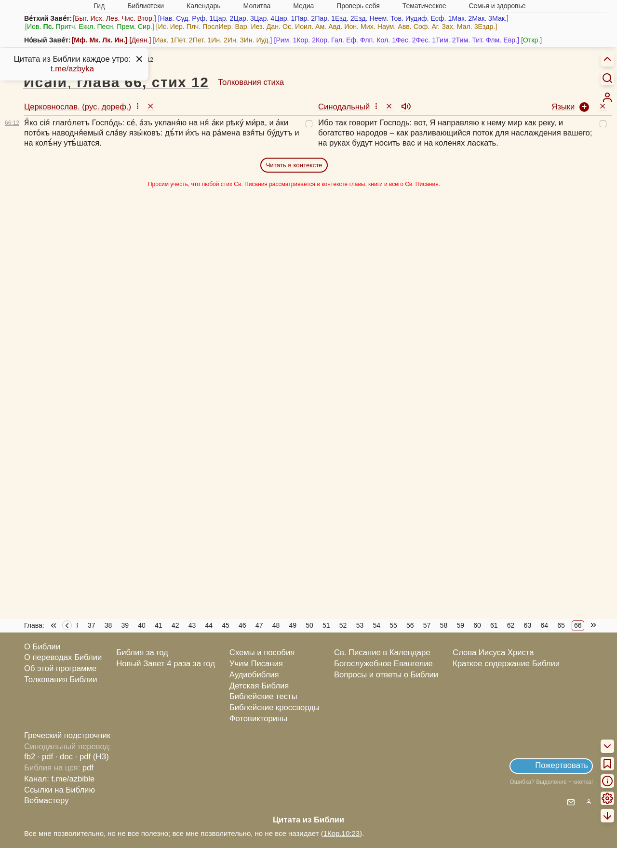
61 (494, 625)
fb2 (29, 756)
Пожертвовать (561, 765)
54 (376, 625)
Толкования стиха (251, 82)
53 (360, 625)
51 (326, 625)
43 (192, 625)
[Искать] (607, 77)
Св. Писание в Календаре (382, 652)
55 (393, 625)
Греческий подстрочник (67, 735)
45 (225, 625)
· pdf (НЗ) (92, 756)
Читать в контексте (294, 165)
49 (292, 625)
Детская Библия (259, 685)
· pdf (45, 756)
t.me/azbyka (72, 68)
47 (259, 625)
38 (108, 625)
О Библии (42, 646)
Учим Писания (256, 663)
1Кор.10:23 (341, 833)
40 (142, 625)
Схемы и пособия (262, 652)
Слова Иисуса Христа (493, 652)
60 (477, 625)
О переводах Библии (63, 657)
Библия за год (142, 652)
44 (209, 625)
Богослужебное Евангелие (383, 663)
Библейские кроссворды (274, 707)
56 (410, 625)
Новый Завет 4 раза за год (165, 663)
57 (427, 625)
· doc (64, 756)
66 (578, 625)
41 (158, 625)
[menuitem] (607, 97)
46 (242, 625)
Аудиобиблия (254, 674)
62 (511, 625)
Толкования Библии (60, 679)
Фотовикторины (258, 718)
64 (544, 625)
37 (91, 625)
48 (276, 625)
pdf (88, 767)
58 (444, 625)
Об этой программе (60, 668)
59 (460, 625)
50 (309, 625)
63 (528, 625)
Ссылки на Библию (59, 789)
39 (125, 625)
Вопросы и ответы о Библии (386, 674)
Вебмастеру (46, 800)
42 (175, 625)
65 (561, 625)
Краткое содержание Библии (506, 663)
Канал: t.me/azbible (59, 778)
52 (343, 625)
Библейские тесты (263, 696)
